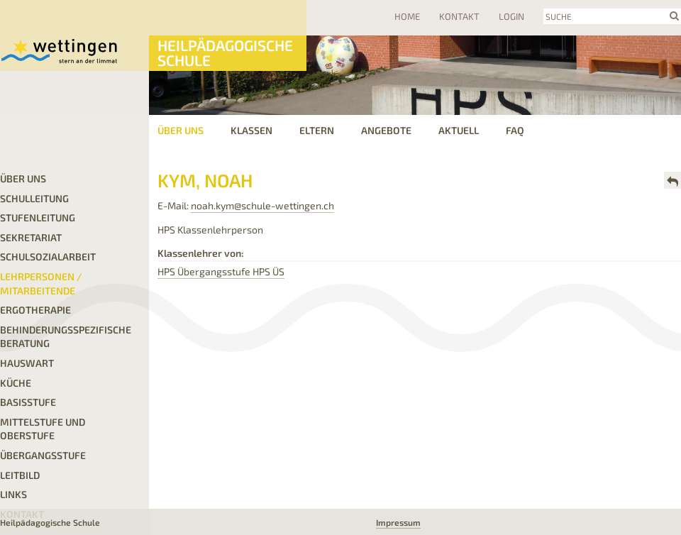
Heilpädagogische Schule (225, 52)
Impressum (398, 522)
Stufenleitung (37, 217)
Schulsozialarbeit (48, 256)
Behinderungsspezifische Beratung (65, 337)
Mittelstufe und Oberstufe (42, 429)
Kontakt (459, 16)
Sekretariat (31, 237)
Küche (15, 383)
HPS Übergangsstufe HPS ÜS (220, 271)
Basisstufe (28, 402)
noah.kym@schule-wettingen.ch (262, 205)
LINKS (13, 494)
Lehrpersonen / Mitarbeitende (41, 283)
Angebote (386, 130)
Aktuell (458, 130)
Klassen (251, 130)
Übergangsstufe (43, 455)
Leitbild (20, 475)
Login (511, 16)
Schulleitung (34, 198)
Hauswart (27, 363)
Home (407, 16)
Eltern (316, 130)
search (674, 16)
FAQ (515, 130)
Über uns (180, 130)
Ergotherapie (35, 310)
